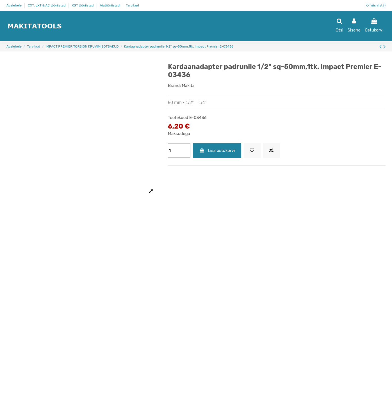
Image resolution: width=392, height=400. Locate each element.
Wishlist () (375, 5)
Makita (188, 85)
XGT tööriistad (83, 5)
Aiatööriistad (110, 5)
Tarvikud (132, 5)
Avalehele (14, 5)
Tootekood (178, 117)
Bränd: (174, 85)
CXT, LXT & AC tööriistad (47, 5)
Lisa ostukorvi (217, 150)
